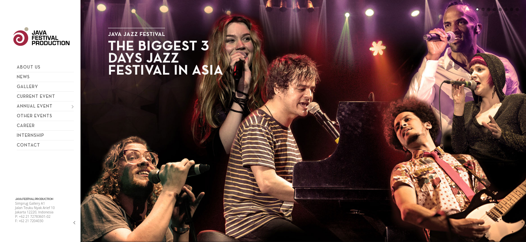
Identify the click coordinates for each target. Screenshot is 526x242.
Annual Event (43, 105)
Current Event (36, 96)
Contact (28, 145)
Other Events (34, 115)
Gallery (27, 86)
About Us (29, 67)
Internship (30, 135)
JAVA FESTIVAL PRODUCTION (34, 199)
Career (26, 125)
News (23, 76)
